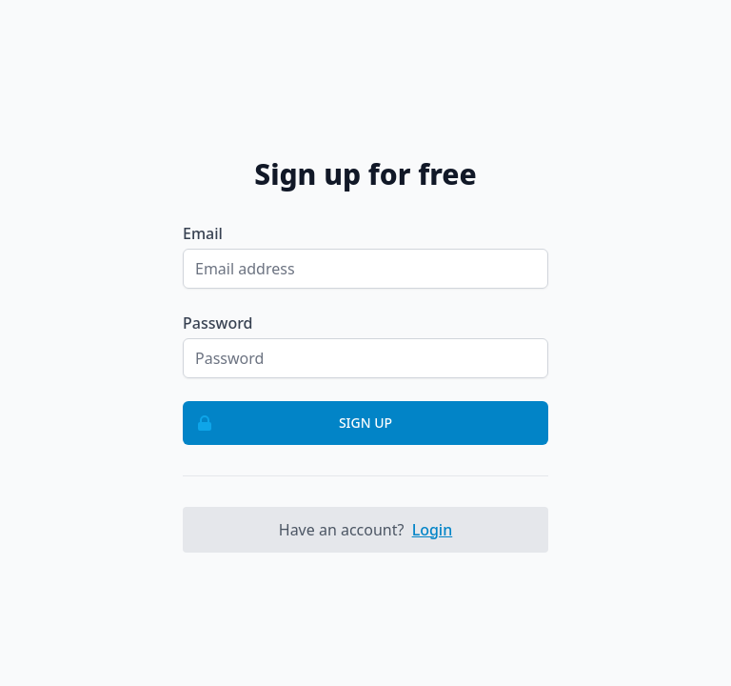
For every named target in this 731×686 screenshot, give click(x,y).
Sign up (288, 423)
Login (432, 529)
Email (203, 233)
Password (218, 323)
